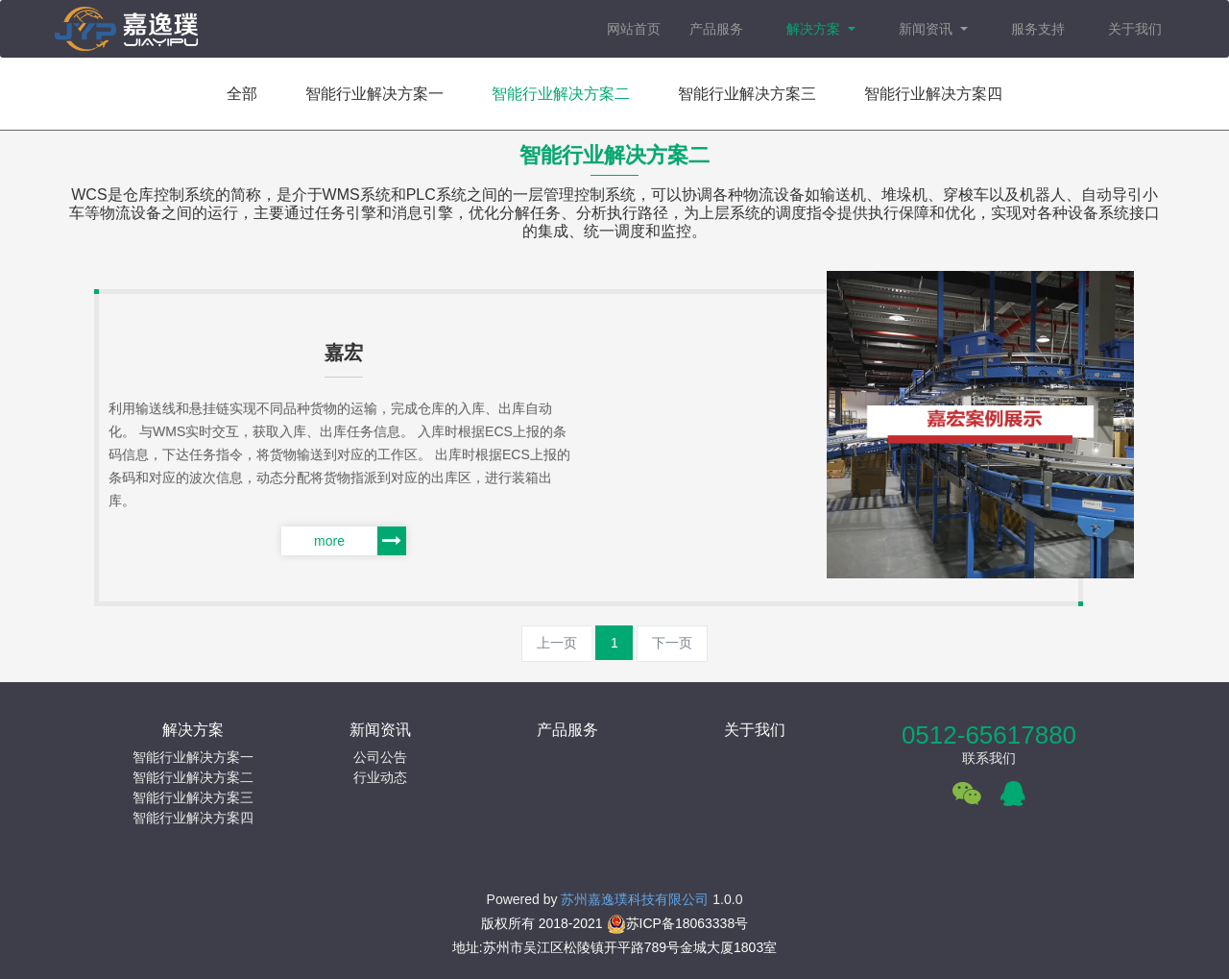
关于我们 (1135, 29)
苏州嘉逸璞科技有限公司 (635, 899)
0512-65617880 (989, 735)
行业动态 (380, 777)
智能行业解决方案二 (561, 94)
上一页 (557, 642)
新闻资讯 (927, 29)
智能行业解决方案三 (747, 94)
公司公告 (380, 757)
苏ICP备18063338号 (678, 923)
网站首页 (634, 29)
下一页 (672, 642)
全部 (242, 94)
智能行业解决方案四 (933, 94)
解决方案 (815, 29)
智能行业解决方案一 (374, 94)
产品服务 (716, 29)
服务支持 (1038, 29)
